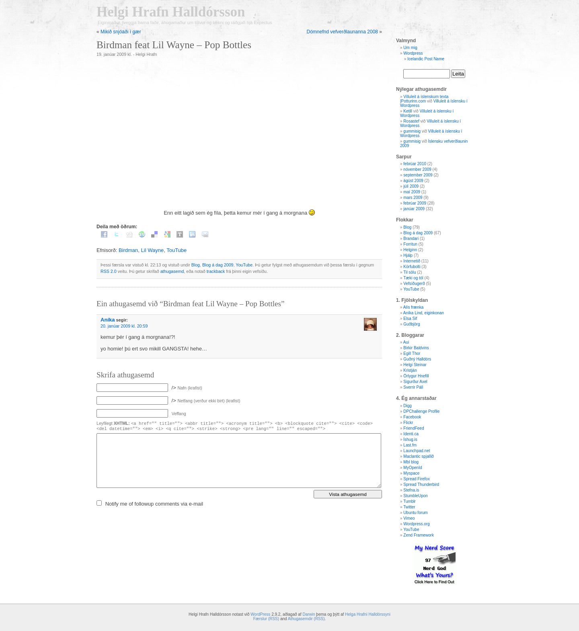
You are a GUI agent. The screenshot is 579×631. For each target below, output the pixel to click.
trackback (216, 271)
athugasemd (172, 271)
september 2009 (417, 175)
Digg (407, 406)
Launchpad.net (416, 451)
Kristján (410, 370)
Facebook (412, 417)
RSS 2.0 (109, 271)
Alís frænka (413, 307)
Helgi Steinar (414, 365)
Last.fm (410, 445)
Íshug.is (410, 439)
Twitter (409, 507)
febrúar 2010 (414, 164)
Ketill (407, 111)
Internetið (411, 261)
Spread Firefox (416, 479)
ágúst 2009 (413, 180)
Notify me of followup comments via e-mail (154, 504)
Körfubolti (411, 266)
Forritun (410, 244)
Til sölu (409, 272)
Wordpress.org (416, 524)
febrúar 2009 (414, 203)
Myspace (411, 473)
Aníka (108, 320)
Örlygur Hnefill (416, 376)
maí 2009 (411, 192)
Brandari (411, 238)
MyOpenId (412, 467)
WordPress (260, 614)
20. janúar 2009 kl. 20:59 (124, 326)
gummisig (412, 131)
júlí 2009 (411, 186)
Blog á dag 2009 (218, 264)
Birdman (128, 250)
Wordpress (413, 53)
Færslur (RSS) (266, 619)
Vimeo (409, 518)
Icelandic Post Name (425, 59)
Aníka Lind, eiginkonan (423, 313)
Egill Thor (411, 353)
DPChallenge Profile (421, 411)
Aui (406, 342)
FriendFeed (413, 428)
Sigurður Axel (415, 381)
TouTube (176, 250)
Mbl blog (411, 462)
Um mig (410, 47)
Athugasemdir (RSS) (306, 619)
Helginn (410, 250)
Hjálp (408, 255)
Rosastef (411, 121)
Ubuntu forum (415, 512)
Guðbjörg (411, 324)
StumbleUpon (415, 496)
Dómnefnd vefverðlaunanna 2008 (342, 32)
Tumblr (409, 501)
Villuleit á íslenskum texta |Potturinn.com (424, 98)
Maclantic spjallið (418, 456)
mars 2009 (412, 197)
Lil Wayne (152, 250)
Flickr (408, 422)
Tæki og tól (413, 278)
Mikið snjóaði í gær (121, 32)
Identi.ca (411, 434)
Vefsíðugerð (414, 283)
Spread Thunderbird (421, 484)
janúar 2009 (414, 209)
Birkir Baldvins (416, 348)
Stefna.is (411, 490)
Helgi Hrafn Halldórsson (170, 12)
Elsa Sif (410, 318)
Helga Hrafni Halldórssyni (367, 614)
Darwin (308, 614)
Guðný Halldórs (417, 359)
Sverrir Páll (413, 387)
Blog (195, 264)
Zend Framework (418, 535)
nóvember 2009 (417, 169)
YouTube (244, 264)
